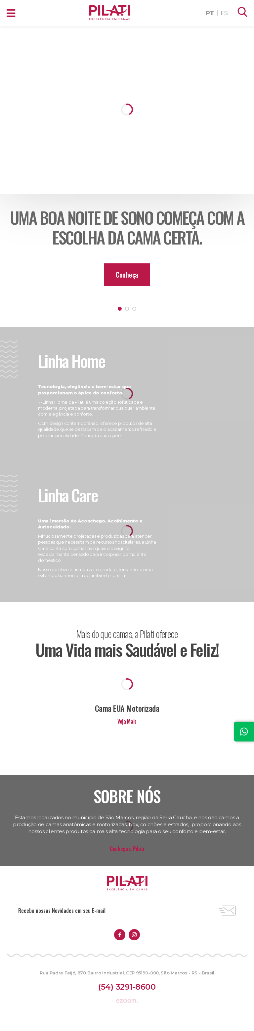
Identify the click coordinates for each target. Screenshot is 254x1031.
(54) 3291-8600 (127, 987)
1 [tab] (120, 309)
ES (224, 13)
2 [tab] (127, 309)
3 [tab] (134, 309)
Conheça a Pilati (127, 849)
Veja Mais (127, 721)
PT (210, 13)
